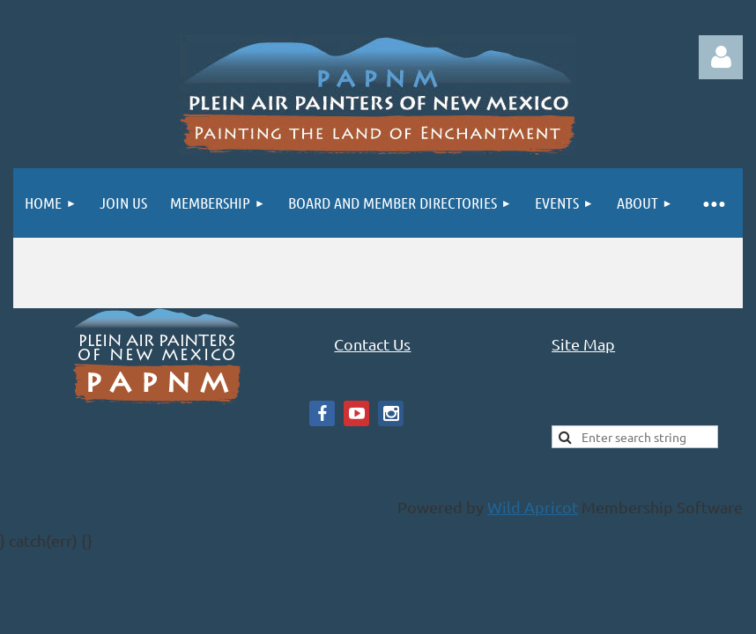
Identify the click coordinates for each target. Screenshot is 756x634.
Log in (721, 57)
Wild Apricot (532, 507)
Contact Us (372, 344)
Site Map (583, 344)
